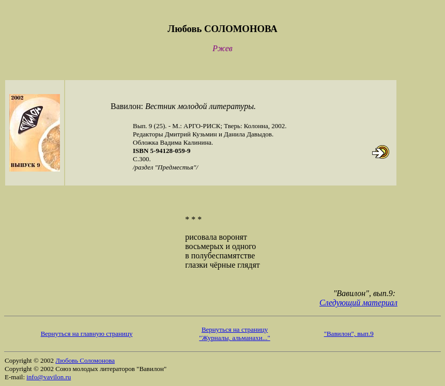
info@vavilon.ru (48, 377)
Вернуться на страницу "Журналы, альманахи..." (234, 334)
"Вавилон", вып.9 (349, 333)
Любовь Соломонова (85, 360)
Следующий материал (358, 302)
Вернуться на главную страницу (87, 333)
